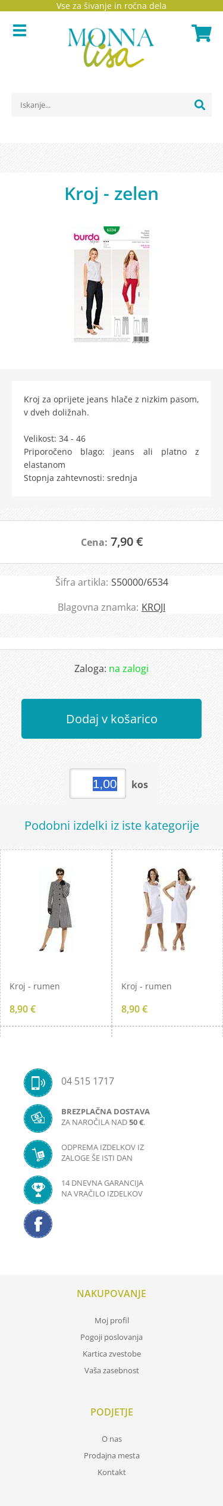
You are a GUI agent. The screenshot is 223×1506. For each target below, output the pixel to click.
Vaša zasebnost (111, 1370)
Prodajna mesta (112, 1455)
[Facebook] (111, 1227)
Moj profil (112, 1320)
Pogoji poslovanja (111, 1337)
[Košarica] (200, 33)
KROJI (153, 607)
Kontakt (112, 1472)
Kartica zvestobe (112, 1353)
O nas (112, 1438)
